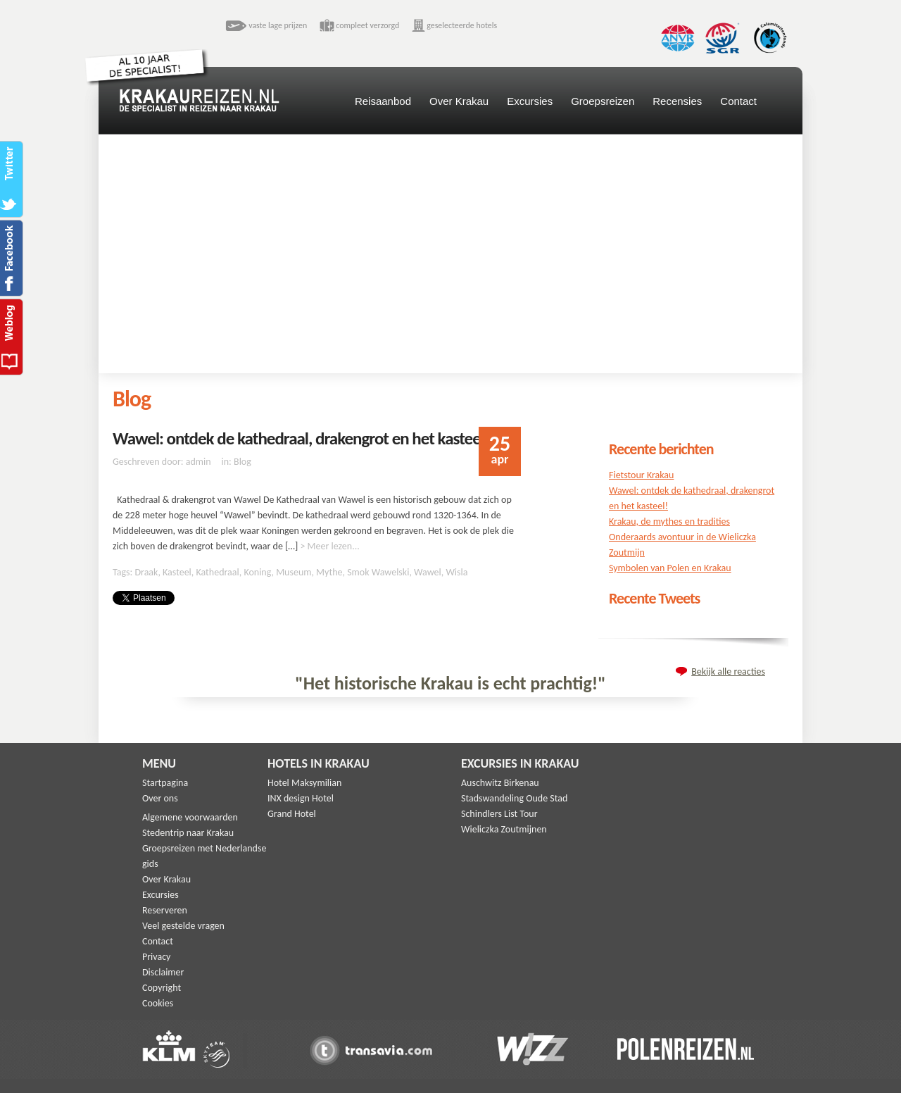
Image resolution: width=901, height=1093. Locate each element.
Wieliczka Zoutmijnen (504, 829)
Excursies (530, 101)
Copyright (161, 988)
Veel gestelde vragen (183, 926)
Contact (738, 101)
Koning (257, 572)
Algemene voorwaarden (190, 817)
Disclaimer (163, 972)
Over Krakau (459, 101)
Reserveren (164, 910)
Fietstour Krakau (641, 475)
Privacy (156, 957)
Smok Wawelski (378, 572)
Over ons (160, 798)
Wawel (427, 572)
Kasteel (177, 572)
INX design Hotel (300, 798)
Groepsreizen (602, 101)
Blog (242, 462)
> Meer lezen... (329, 546)
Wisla (456, 572)
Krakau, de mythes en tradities (669, 521)
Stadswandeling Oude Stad (514, 798)
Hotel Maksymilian (304, 783)
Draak (146, 572)
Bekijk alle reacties (728, 671)
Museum (293, 572)
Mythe (329, 572)
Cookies (157, 1003)
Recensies (677, 101)
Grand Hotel (291, 814)
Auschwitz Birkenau (500, 783)
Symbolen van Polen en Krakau (670, 568)
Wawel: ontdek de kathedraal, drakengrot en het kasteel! (301, 438)
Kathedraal (217, 572)
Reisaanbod (383, 101)
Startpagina (165, 783)
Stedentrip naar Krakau (188, 833)
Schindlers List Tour (499, 814)
